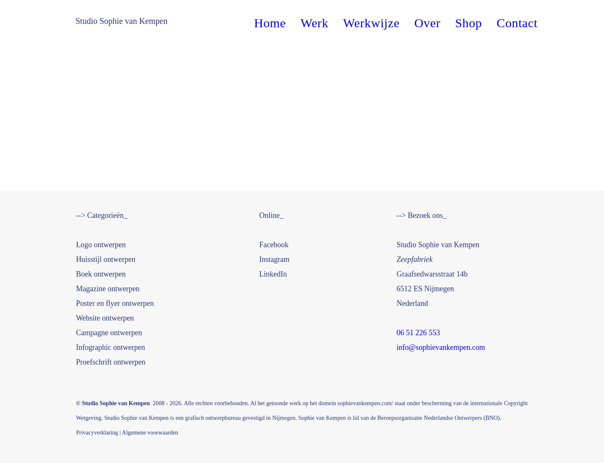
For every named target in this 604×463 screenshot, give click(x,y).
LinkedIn (273, 274)
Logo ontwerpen (100, 245)
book (274, 245)
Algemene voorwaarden (150, 432)
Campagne (109, 332)
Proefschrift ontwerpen (110, 362)
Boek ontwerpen (100, 274)
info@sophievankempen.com (441, 347)
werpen (105, 259)
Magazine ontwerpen (107, 289)
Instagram (274, 259)
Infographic (110, 347)
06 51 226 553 (419, 332)
